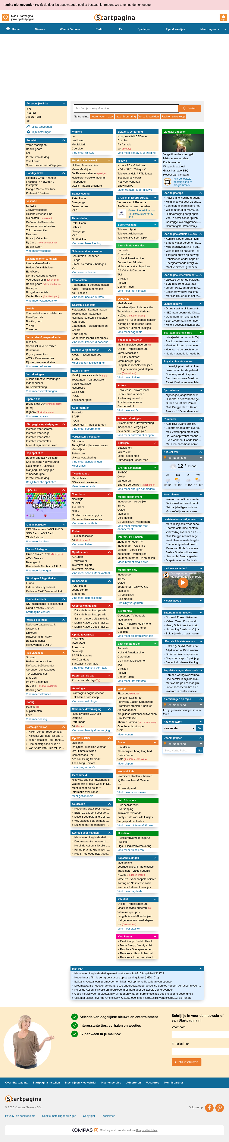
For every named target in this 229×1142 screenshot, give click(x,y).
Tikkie (30, 537)
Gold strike (33, 465)
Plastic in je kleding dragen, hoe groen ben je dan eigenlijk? (184, 197)
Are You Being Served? (86, 759)
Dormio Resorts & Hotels (41, 275)
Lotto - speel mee (128, 455)
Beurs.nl (39, 558)
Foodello (77, 412)
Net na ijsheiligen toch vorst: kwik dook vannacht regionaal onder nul (184, 507)
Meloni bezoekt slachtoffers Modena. (184, 324)
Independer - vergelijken (132, 427)
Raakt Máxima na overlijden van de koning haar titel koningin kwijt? (184, 382)
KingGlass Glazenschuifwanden (137, 714)
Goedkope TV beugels (131, 615)
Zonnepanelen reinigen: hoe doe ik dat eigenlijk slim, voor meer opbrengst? (184, 205)
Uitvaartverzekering (84, 457)
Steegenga (78, 202)
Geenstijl (77, 651)
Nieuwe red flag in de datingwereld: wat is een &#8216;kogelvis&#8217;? (119, 973)
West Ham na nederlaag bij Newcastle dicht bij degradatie (184, 540)
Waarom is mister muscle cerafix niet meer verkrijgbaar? (184, 691)
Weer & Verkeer (70, 29)
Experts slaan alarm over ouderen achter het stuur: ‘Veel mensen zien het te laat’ (184, 427)
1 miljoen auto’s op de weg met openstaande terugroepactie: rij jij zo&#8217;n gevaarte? (184, 254)
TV (120, 29)
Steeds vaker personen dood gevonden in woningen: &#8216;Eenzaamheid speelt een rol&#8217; (184, 242)
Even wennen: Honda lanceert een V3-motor (184, 440)
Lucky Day (124, 451)
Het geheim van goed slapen (135, 369)
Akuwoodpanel (126, 710)
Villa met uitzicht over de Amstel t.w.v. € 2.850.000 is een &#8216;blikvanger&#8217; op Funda (132, 997)
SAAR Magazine (82, 655)
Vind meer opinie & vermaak (89, 667)
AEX (29, 558)
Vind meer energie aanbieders (136, 488)
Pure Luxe (78, 647)
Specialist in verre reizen (41, 346)
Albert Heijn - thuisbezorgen (89, 424)
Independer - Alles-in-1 (131, 545)
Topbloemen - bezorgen (86, 313)
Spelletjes (144, 29)
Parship (33, 706)
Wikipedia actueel (174, 166)
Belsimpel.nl (124, 517)
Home (13, 29)
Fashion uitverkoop (173, 116)
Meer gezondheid (82, 796)
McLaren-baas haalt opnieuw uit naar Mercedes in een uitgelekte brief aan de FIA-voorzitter (184, 444)
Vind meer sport (82, 573)
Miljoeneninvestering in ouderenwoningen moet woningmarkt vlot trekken (184, 246)
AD (129, 165)
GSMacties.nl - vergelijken (133, 521)
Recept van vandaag (176, 174)
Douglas (77, 717)
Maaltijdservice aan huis (89, 375)
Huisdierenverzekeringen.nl (89, 177)
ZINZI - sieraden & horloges (89, 264)
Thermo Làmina (137, 722)
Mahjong (31, 469)
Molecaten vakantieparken (133, 266)
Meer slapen (125, 763)
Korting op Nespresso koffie (134, 323)
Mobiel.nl (123, 513)
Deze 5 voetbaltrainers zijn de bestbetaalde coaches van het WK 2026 (92, 816)
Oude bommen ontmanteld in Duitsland (184, 316)
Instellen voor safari (38, 437)
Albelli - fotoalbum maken (87, 288)
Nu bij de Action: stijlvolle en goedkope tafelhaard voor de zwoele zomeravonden (123, 989)
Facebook (32, 181)
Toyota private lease (129, 402)
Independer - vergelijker (132, 501)
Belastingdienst (35, 640)
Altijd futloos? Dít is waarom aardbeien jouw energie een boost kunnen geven (184, 650)
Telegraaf (139, 169)
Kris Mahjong (34, 461)
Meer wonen (125, 734)
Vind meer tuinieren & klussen (135, 825)
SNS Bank (33, 533)
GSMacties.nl (125, 594)
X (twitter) (47, 181)
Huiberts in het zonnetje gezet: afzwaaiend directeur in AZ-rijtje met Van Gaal (184, 399)
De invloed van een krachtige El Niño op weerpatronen (184, 503)
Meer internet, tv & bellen (132, 562)
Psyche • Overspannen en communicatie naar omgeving (138, 949)
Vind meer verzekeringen (41, 391)
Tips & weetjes (175, 29)
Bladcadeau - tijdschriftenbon (90, 325)
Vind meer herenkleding (86, 243)
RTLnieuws (145, 173)
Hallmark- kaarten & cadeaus (90, 317)
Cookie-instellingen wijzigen (59, 1115)
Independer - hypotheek (40, 587)
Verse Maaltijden (148, 116)
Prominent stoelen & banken (134, 705)
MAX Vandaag (81, 659)
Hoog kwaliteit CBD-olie (86, 713)
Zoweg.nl (31, 329)
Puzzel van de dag (37, 157)
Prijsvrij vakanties (36, 354)
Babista (76, 227)
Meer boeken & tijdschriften (89, 362)
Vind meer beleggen (38, 570)
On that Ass (79, 239)
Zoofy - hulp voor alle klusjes (135, 817)
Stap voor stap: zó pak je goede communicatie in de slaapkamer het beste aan (184, 658)
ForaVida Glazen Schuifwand (135, 701)
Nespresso (78, 387)
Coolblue (77, 148)
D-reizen (31, 234)
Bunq (29, 408)
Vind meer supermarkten (87, 428)
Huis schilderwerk (128, 805)
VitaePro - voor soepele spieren (136, 319)
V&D (75, 210)
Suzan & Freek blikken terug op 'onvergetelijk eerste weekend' (184, 617)
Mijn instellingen (38, 131)
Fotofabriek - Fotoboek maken (90, 284)
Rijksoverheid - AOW (39, 636)
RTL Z (57, 566)
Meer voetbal (102, 573)
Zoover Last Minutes (130, 262)
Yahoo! (51, 177)
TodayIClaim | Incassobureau (89, 445)
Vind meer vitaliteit (128, 377)
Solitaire (52, 457)
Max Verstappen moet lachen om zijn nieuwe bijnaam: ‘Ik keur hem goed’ (184, 431)
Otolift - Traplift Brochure (87, 185)
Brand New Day (44, 403)
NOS (120, 169)
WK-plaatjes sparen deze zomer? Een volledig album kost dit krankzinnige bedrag (92, 820)
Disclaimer (108, 1115)
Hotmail (31, 112)
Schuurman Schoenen (85, 256)
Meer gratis (79, 465)
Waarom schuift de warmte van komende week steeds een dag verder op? (184, 499)
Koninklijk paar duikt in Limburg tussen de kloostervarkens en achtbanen (184, 238)
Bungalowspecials (37, 292)
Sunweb (31, 205)
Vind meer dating (36, 719)
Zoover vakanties (36, 209)
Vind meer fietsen (82, 544)
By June (41, 242)
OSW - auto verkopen (85, 482)
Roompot (31, 288)
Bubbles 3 (48, 465)
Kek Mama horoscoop (85, 697)
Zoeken (43, 193)
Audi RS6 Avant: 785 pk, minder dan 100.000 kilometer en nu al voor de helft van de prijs (184, 423)
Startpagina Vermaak (85, 663)
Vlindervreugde (35, 474)
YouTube (50, 189)
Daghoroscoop (172, 162)
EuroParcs (32, 271)
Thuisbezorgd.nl (82, 399)
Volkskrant (139, 165)
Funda (30, 583)
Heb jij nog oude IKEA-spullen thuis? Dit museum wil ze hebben (92, 853)
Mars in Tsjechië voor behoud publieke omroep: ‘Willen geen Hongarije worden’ (184, 524)
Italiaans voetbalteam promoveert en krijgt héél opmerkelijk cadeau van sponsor (123, 981)
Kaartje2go (78, 321)
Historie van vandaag (176, 158)
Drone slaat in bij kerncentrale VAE (184, 308)
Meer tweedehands (83, 486)
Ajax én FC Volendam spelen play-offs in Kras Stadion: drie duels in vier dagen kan (184, 411)
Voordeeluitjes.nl (43, 279)
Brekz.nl (122, 841)
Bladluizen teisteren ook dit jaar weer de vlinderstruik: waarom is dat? (184, 341)
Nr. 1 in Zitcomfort (128, 357)
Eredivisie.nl (79, 560)
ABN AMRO (55, 529)
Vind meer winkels (83, 152)
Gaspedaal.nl (125, 406)
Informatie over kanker (85, 792)
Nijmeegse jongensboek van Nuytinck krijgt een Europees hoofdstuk (184, 395)
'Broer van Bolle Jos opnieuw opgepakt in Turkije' (184, 548)
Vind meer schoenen (84, 272)
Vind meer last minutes (131, 290)
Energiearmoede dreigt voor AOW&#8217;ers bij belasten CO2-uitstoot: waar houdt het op (184, 263)
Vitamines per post (128, 361)
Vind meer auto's (127, 410)
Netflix (75, 511)
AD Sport (77, 556)
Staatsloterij (124, 447)
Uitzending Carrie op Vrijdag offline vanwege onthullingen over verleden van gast (184, 629)
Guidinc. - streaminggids (87, 515)
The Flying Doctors (83, 763)
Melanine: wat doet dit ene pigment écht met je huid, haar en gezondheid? (184, 201)
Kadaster (32, 591)
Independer (79, 181)
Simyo (121, 505)
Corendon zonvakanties (40, 226)
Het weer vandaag (128, 181)
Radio (99, 29)
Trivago (30, 325)
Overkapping (125, 809)
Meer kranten (126, 189)
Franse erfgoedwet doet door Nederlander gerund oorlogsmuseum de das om (184, 544)
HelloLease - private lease (133, 390)
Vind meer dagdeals (129, 332)
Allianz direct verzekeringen (43, 379)
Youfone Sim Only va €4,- (133, 586)
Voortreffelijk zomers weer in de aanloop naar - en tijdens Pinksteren (184, 511)
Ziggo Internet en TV (130, 541)
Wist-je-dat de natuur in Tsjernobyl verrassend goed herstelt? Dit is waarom (184, 250)
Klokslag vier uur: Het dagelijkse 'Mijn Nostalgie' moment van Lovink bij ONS (47, 735)
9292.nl (49, 607)
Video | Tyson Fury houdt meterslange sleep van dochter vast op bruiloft (184, 621)
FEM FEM (78, 639)
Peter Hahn (79, 198)
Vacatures (152, 1082)
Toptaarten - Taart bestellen (88, 379)
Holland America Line (39, 213)
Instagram (32, 185)
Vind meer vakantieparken (42, 300)
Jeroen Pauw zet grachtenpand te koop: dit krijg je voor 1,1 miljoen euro (184, 287)
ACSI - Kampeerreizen (40, 358)
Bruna (75, 358)
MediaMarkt (79, 144)
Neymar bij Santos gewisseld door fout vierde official (184, 556)
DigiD (48, 644)
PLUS (75, 395)
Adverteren (133, 1082)
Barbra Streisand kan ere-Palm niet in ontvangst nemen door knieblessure (184, 552)
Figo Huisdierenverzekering (134, 846)
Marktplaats (79, 478)
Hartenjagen (46, 469)
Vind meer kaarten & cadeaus (90, 342)
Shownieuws (125, 185)
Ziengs (76, 260)
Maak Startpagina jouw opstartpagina (18, 17)
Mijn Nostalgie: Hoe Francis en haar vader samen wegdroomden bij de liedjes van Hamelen (47, 739)
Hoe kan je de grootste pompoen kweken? (184, 349)
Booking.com (34, 149)
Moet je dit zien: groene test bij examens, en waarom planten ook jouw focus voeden (184, 267)
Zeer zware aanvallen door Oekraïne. (184, 320)
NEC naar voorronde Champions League (184, 312)
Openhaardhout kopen (131, 726)
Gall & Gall (78, 391)
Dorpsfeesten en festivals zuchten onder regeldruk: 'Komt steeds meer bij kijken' (184, 560)
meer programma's (83, 767)
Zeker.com (78, 453)
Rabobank (40, 529)
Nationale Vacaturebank (41, 624)
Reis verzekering (36, 387)
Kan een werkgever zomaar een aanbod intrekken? (184, 674)
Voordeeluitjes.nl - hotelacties (44, 313)
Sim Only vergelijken (130, 603)
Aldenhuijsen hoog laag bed (134, 751)
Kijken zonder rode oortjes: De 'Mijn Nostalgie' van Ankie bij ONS (47, 731)
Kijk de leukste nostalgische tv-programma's (178, 182)
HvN (134, 173)
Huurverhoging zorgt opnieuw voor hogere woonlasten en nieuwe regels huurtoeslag (184, 213)
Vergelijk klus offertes (130, 821)
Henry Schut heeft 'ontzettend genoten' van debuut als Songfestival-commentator (184, 625)
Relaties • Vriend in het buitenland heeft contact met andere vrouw (138, 953)
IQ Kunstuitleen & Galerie (133, 780)
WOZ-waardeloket (51, 591)
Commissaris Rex (83, 755)
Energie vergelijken (136, 484)
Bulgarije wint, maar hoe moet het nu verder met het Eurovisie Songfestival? (184, 633)
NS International (36, 603)
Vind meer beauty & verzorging (91, 730)
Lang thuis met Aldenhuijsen (134, 365)
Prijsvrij (121, 282)
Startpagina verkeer (38, 611)
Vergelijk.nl (78, 449)
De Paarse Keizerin (89, 173)
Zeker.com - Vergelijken (132, 553)
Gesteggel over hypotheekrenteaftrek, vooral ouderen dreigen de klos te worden (184, 222)
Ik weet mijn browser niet (41, 445)
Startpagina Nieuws (129, 177)
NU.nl (121, 165)
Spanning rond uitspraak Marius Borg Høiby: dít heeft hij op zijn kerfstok (184, 283)
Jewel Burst (52, 461)
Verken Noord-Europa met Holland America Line (136, 213)
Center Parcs (42, 296)
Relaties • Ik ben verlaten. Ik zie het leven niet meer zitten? (138, 957)
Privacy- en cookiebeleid (20, 1115)
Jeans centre (80, 206)
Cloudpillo (123, 747)
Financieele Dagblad (39, 566)
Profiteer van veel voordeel (134, 206)
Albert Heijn (33, 116)
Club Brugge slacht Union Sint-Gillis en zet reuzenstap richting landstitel (184, 407)
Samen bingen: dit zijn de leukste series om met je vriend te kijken (92, 618)
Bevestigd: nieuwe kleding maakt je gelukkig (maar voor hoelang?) (184, 662)
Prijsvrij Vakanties (37, 238)
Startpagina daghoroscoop (88, 693)
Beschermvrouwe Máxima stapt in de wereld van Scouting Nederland (184, 291)
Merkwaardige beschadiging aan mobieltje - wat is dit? (184, 683)
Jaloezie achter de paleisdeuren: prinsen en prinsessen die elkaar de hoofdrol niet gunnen (184, 279)
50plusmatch (34, 711)
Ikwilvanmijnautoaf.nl (130, 398)
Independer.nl (34, 383)
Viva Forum (33, 161)
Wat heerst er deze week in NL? (91, 783)
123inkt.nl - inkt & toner (131, 627)
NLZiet (76, 503)
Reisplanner (55, 603)
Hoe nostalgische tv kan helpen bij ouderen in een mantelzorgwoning (47, 743)
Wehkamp (78, 140)
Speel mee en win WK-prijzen (44, 165)
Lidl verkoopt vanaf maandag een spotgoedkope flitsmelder (184, 436)
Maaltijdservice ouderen (134, 344)
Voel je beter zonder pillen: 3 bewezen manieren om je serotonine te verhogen (184, 218)
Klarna (39, 537)
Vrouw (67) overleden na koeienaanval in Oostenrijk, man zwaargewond (184, 532)
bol (28, 120)
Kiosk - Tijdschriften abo (86, 354)
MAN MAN (78, 643)
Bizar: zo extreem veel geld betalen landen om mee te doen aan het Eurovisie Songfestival (92, 812)
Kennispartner (173, 1082)
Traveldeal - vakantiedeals (133, 311)
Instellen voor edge (38, 433)
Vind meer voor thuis (84, 523)
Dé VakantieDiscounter (40, 222)
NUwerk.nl (32, 628)
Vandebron (124, 480)
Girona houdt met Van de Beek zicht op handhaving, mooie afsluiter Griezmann (184, 403)
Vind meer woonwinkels (132, 792)
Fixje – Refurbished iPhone (134, 623)
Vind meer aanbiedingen (87, 461)
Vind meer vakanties (38, 250)
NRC (129, 169)
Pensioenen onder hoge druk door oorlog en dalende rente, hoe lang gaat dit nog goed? (184, 259)
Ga (200, 750)
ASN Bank (47, 533)
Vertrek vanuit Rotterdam (132, 202)
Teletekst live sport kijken (132, 237)
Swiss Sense (125, 755)
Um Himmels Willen (84, 751)
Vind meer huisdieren (130, 850)
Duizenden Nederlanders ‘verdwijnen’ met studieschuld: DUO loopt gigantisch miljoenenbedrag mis (92, 824)
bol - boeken (79, 292)
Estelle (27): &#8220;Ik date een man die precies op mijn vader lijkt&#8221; (184, 646)
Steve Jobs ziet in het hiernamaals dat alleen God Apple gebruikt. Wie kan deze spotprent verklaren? (184, 687)
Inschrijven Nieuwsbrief (80, 1082)
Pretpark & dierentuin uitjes (134, 327)
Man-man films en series (87, 519)
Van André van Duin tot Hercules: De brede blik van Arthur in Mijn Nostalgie (47, 748)
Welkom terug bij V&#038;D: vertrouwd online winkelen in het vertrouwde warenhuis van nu (184, 209)
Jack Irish (78, 742)
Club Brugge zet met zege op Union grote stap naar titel (184, 536)
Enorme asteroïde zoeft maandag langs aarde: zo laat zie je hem (184, 528)
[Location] (184, 458)
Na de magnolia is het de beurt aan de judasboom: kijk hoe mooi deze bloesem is (184, 353)
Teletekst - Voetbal (83, 569)
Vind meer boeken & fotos (88, 297)
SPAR (75, 416)
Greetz (76, 329)
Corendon (123, 254)
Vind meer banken (37, 541)
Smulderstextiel (127, 718)
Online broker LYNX (44, 554)
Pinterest (32, 193)
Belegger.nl (33, 562)
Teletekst (123, 173)
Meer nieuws (144, 189)
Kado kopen (79, 333)
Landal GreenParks (38, 263)
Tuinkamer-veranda (129, 813)
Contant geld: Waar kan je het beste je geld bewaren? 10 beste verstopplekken (184, 226)
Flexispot (129, 693)
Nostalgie (77, 499)
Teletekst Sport (126, 229)
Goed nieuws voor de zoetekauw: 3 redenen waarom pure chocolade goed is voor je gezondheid (133, 993)
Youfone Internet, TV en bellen (136, 557)
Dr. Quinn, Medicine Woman (89, 746)
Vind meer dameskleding (87, 597)
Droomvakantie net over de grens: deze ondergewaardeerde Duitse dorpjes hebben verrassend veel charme (138, 985)
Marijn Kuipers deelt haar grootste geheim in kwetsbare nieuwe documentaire (92, 622)
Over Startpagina (16, 1082)
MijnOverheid (34, 644)
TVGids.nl (78, 507)
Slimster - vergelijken (130, 549)
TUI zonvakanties (36, 230)
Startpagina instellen (46, 1082)
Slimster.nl (78, 441)
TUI (119, 274)
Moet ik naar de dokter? (86, 787)
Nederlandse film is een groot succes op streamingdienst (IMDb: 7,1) (116, 977)
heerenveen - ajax (102, 116)
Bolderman (33, 350)
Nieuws (40, 29)
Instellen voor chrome (39, 428)
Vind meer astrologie (84, 701)
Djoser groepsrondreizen (41, 362)
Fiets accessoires (82, 535)
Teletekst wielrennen (130, 233)
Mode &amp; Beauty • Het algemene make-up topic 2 (138, 945)
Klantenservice (111, 1082)
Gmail (42, 177)
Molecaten (39, 218)
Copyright (89, 1115)
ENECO (122, 472)
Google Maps (34, 189)
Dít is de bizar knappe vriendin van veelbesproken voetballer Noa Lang (92, 610)
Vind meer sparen (37, 416)
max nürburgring (126, 116)
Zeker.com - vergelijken (131, 431)
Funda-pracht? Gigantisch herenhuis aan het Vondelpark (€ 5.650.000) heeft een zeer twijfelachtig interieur (92, 849)
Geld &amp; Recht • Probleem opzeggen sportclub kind (138, 941)
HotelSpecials (34, 317)
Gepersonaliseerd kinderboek (90, 338)
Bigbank (40, 412)
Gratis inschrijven (186, 1062)
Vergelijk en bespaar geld (178, 154)
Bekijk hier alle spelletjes (41, 482)
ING (28, 108)
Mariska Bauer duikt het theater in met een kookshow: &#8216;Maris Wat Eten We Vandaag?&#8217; (184, 295)
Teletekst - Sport (82, 565)
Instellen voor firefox (38, 441)
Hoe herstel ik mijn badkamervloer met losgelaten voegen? (184, 679)
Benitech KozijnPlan (129, 697)
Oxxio (121, 476)
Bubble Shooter (36, 457)
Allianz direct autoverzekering (135, 423)
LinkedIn (31, 632)
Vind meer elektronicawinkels (135, 635)
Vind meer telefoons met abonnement (132, 527)
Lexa (29, 715)
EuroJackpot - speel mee (132, 459)
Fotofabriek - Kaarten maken (89, 309)
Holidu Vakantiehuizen (39, 267)
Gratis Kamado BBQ (175, 170)
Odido (121, 509)
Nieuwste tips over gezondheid (91, 779)
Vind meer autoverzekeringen (135, 435)
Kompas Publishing (147, 1130)
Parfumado (78, 721)
